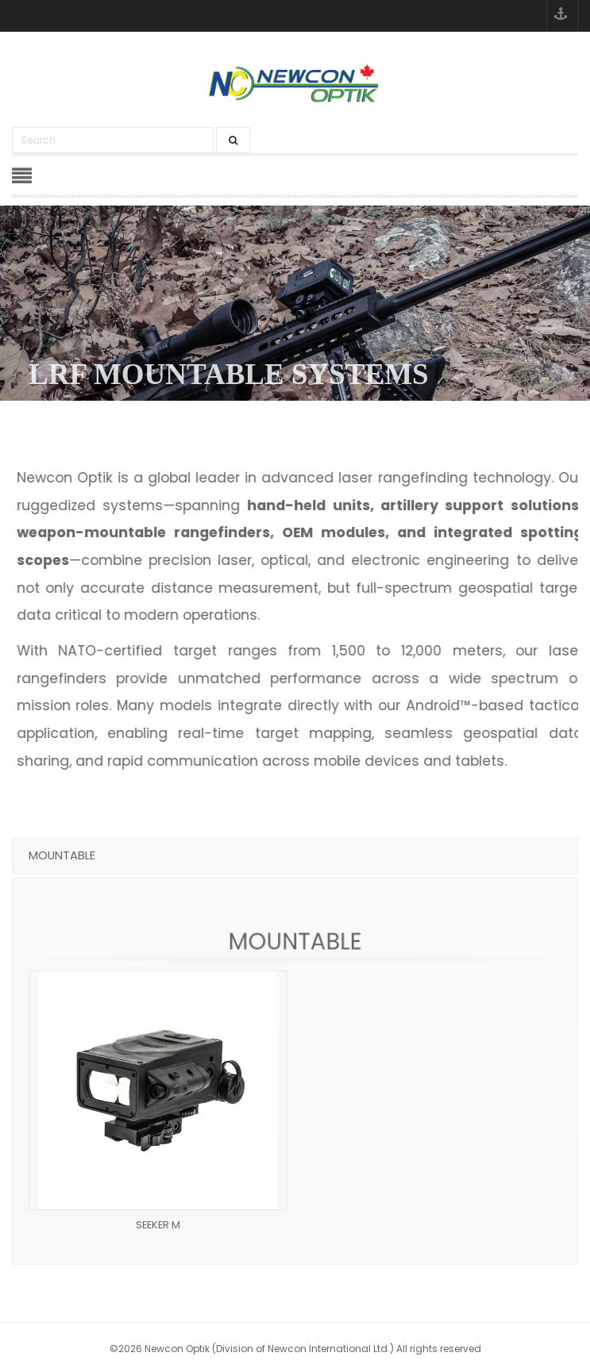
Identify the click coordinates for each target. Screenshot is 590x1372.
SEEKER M (158, 1224)
